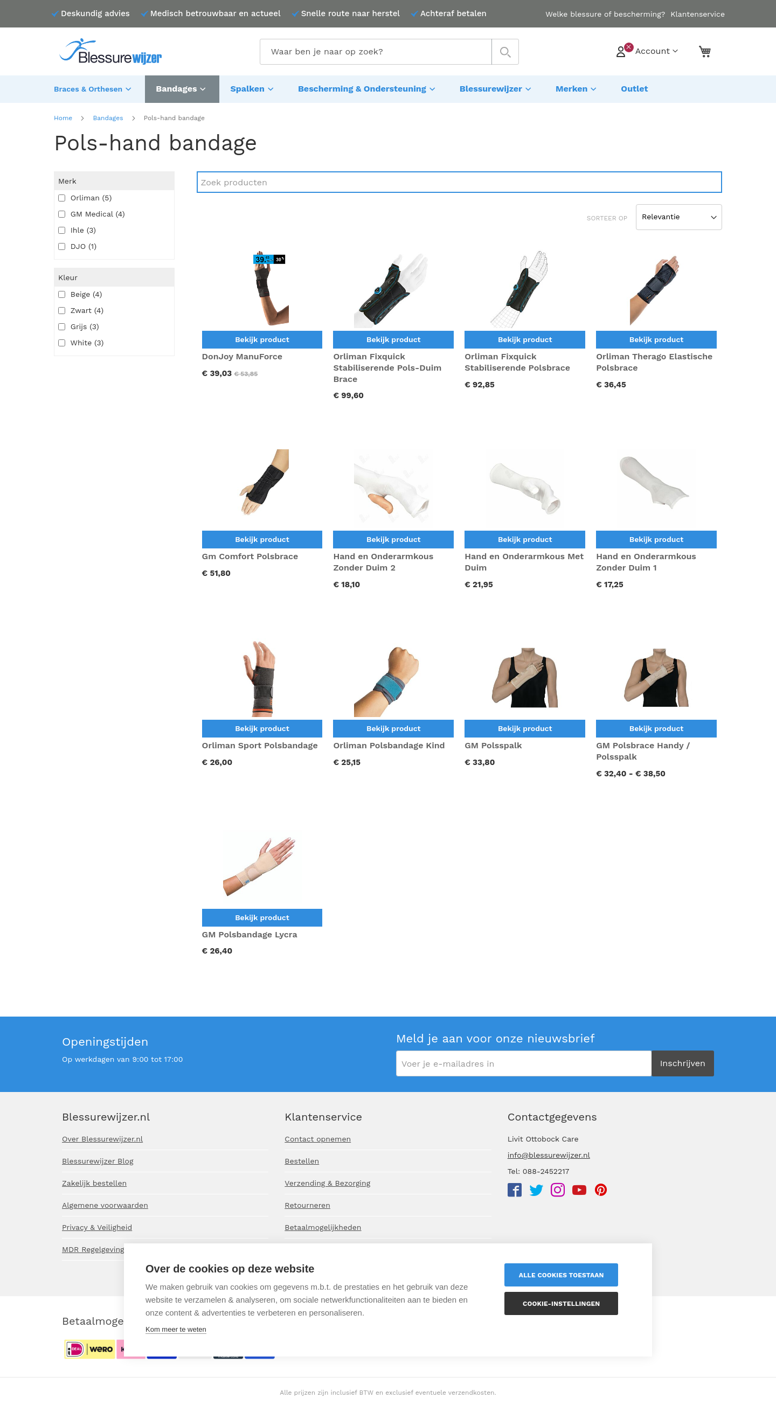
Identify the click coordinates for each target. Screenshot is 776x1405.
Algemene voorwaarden (105, 1205)
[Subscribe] (683, 1063)
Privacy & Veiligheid (97, 1227)
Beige (80, 291)
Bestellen (302, 1161)
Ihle (77, 227)
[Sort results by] (679, 214)
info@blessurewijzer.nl (549, 1155)
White (80, 340)
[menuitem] (94, 87)
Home (63, 115)
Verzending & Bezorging (327, 1183)
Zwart (80, 307)
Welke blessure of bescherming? (605, 14)
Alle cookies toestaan (566, 1275)
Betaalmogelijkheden (323, 1227)
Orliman (85, 195)
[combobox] (389, 52)
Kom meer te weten (176, 1329)
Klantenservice (697, 14)
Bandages (108, 115)
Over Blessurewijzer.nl (102, 1139)
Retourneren (307, 1205)
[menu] (388, 87)
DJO (77, 243)
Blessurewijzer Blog (97, 1161)
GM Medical (91, 211)
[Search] (459, 179)
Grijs (78, 323)
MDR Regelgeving (93, 1249)
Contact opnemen (318, 1139)
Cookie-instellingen (566, 1303)
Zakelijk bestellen (94, 1183)
